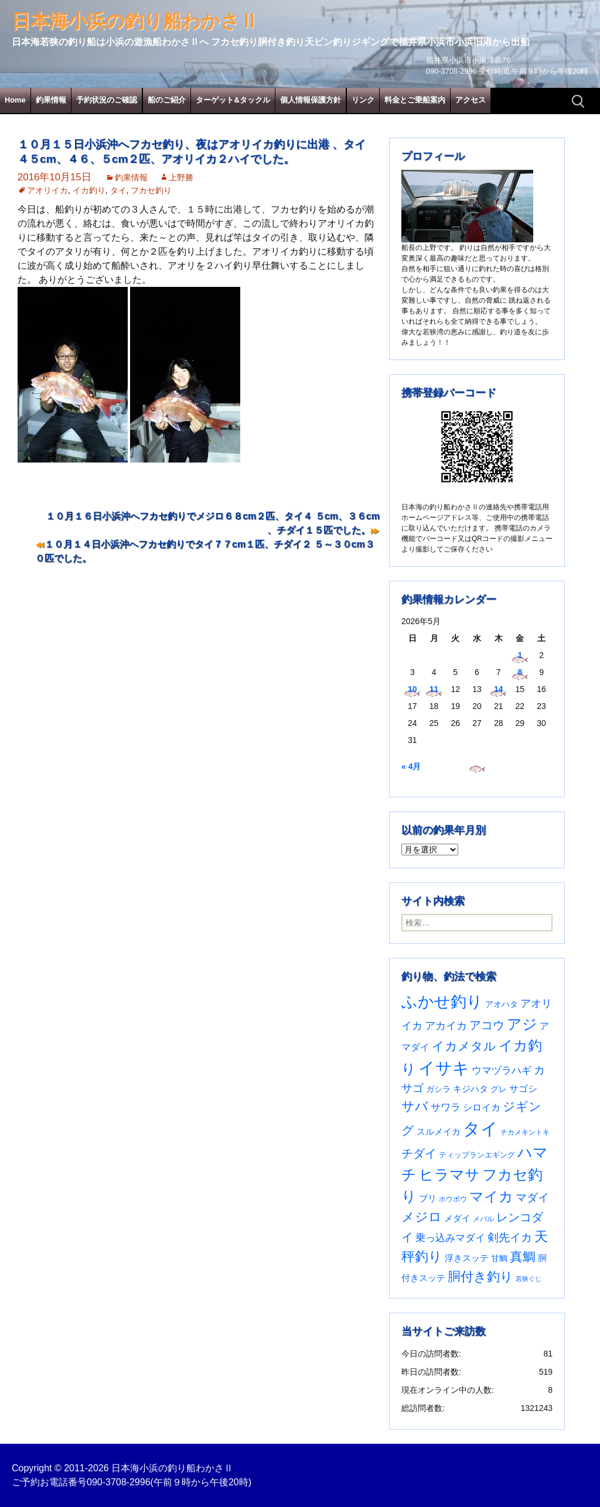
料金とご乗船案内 (414, 99)
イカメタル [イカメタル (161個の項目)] (464, 1046)
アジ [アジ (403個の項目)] (522, 1024)
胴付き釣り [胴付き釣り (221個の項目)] (480, 1276)
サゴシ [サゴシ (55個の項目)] (523, 1088)
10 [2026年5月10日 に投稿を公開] (412, 689)
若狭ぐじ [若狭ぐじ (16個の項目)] (528, 1278)
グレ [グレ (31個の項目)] (498, 1089)
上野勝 (181, 177)
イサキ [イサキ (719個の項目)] (443, 1068)
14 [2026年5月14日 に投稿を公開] (498, 689)
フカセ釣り (151, 190)
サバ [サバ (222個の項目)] (414, 1106)
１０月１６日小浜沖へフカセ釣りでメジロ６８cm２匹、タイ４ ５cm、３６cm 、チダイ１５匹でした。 (213, 523)
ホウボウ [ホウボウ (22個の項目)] (453, 1199)
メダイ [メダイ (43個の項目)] (457, 1218)
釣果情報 (51, 99)
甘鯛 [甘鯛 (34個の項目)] (499, 1258)
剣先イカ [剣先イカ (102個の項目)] (510, 1237)
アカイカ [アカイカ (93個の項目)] (446, 1025)
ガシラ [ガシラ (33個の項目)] (438, 1089)
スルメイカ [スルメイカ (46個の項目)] (439, 1131)
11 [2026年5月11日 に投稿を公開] (434, 689)
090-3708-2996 (119, 1482)
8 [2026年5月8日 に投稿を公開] (519, 672)
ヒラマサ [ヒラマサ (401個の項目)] (449, 1174)
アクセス (470, 99)
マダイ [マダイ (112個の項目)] (532, 1197)
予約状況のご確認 (106, 99)
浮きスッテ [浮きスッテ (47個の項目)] (467, 1258)
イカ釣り (89, 190)
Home (15, 99)
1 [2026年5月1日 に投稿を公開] (519, 655)
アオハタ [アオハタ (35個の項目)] (501, 1004)
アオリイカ (47, 190)
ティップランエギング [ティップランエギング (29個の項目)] (477, 1154)
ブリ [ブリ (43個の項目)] (428, 1198)
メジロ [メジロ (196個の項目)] (421, 1217)
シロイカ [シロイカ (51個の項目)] (481, 1107)
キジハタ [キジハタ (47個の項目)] (470, 1089)
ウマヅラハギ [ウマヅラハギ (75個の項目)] (501, 1070)
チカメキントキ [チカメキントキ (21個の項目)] (525, 1132)
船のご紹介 (167, 99)
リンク (363, 99)
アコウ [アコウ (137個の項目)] (486, 1025)
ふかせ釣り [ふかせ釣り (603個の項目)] (442, 1002)
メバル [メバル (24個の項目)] (483, 1219)
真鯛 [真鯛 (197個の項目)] (523, 1256)
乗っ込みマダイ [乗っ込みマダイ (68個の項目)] (450, 1238)
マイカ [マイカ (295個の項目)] (491, 1196)
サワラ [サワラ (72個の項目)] (446, 1107)
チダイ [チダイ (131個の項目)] (419, 1153)
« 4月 (411, 766)
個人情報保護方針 (310, 99)
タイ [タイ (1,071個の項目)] (480, 1128)
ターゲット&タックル (233, 99)
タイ (118, 190)
